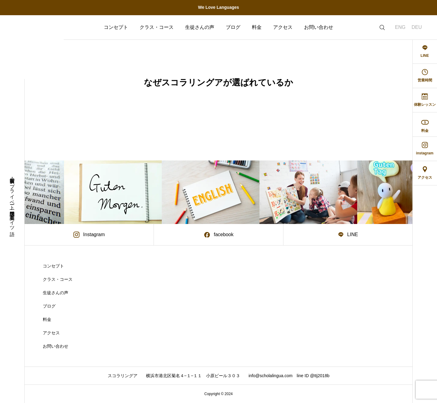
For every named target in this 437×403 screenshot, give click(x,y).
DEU (417, 27)
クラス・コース (157, 27)
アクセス (283, 27)
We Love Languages (218, 7)
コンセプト (116, 27)
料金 (257, 27)
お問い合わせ (318, 27)
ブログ (233, 27)
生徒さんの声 (199, 27)
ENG (400, 27)
